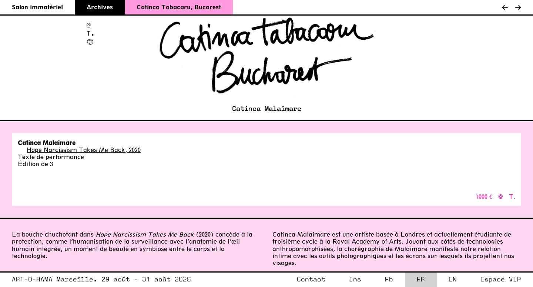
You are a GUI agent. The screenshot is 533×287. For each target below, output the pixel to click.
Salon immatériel (37, 6)
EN (453, 279)
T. (91, 33)
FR (421, 279)
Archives (100, 6)
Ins (355, 279)
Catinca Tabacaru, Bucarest (179, 6)
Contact (311, 279)
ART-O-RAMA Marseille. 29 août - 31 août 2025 (101, 279)
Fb (389, 279)
